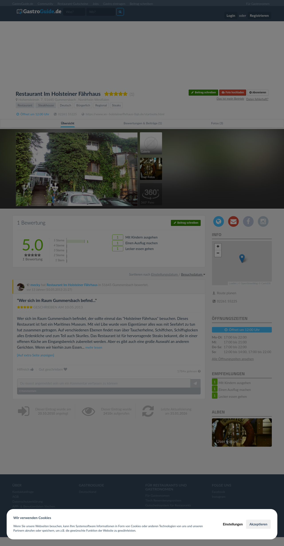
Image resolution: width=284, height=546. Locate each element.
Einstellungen (233, 524)
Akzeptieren (258, 524)
